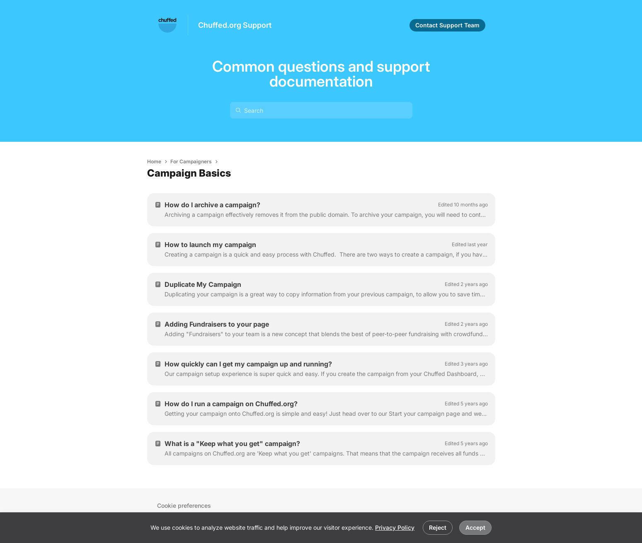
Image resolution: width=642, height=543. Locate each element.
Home (154, 161)
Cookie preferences (184, 505)
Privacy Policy (394, 527)
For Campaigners (191, 161)
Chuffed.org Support (234, 25)
